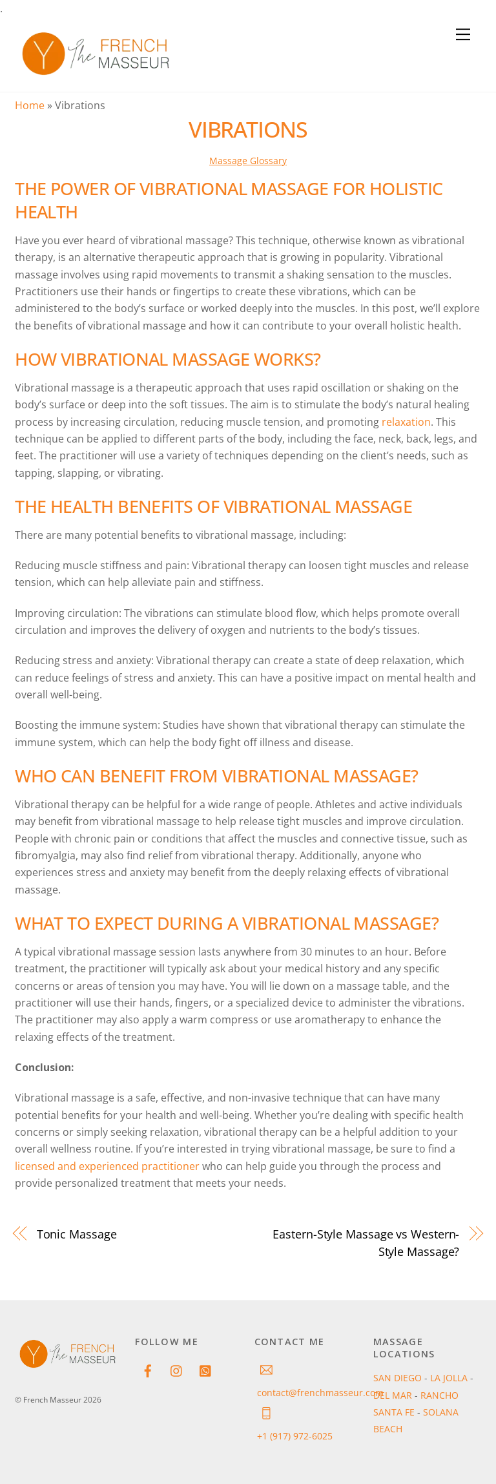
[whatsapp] (206, 1369)
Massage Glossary (248, 160)
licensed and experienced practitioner (107, 1166)
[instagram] (177, 1369)
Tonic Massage (77, 1234)
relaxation (406, 422)
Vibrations (248, 129)
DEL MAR (394, 1395)
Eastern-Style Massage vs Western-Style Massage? (366, 1242)
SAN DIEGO (398, 1378)
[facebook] (148, 1369)
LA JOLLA (450, 1378)
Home (30, 105)
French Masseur (52, 1399)
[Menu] (463, 35)
